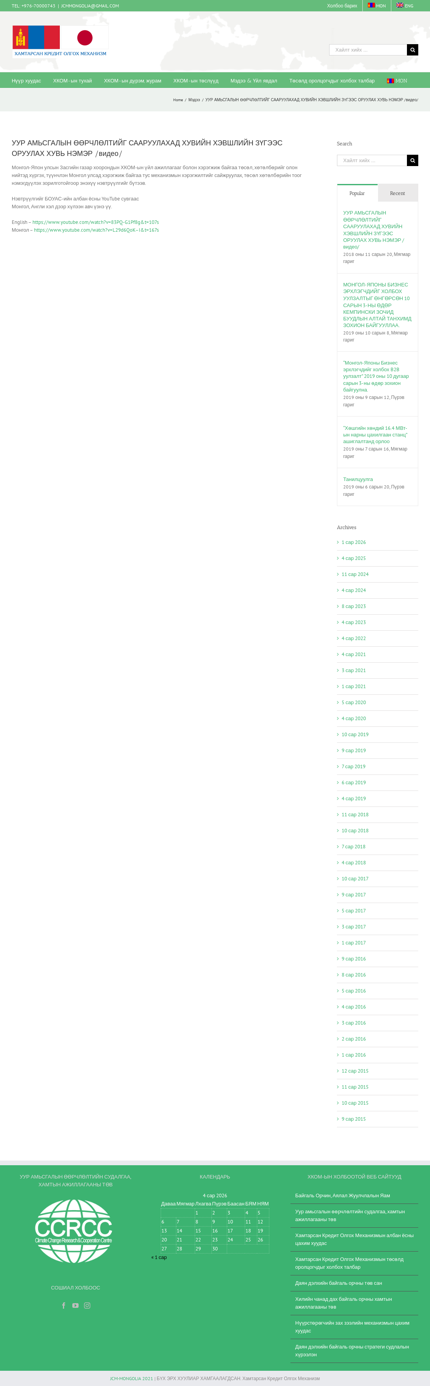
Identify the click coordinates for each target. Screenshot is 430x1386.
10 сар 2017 (355, 878)
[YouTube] (75, 1305)
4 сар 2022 (354, 638)
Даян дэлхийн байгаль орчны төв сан (338, 1283)
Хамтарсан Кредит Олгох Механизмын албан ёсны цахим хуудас (354, 1239)
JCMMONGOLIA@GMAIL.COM (90, 6)
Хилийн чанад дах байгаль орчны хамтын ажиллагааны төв (343, 1303)
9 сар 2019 (354, 750)
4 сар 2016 (354, 1006)
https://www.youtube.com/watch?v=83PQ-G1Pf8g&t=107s (95, 222)
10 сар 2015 (355, 1103)
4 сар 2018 (354, 862)
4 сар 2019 (354, 798)
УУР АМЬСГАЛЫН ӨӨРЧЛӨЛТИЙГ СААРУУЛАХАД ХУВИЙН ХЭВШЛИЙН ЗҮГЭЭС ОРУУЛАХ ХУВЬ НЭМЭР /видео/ (373, 229)
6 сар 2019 (354, 782)
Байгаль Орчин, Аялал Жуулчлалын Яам (342, 1195)
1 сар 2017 (354, 942)
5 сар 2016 (354, 990)
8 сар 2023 (354, 606)
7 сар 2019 (354, 766)
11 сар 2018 (355, 814)
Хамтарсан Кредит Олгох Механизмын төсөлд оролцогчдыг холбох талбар (349, 1263)
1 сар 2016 (354, 1055)
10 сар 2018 (355, 830)
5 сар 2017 (354, 910)
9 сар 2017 (354, 894)
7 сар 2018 (354, 846)
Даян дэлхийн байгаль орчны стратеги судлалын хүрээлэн (352, 1350)
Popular (357, 193)
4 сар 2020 (354, 718)
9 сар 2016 (354, 958)
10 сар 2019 (355, 734)
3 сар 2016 (354, 1022)
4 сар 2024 (354, 590)
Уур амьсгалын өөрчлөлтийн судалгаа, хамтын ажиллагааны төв (350, 1215)
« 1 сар (159, 1257)
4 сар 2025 (354, 558)
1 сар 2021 (354, 686)
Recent (397, 193)
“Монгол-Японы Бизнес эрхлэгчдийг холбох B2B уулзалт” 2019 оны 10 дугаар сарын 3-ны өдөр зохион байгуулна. (376, 376)
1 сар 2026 (354, 542)
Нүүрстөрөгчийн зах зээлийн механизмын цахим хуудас (352, 1327)
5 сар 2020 (354, 702)
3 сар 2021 (354, 670)
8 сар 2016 (354, 974)
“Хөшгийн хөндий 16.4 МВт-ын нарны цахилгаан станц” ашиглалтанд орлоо (375, 435)
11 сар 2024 (355, 574)
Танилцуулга (358, 479)
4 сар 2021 (354, 654)
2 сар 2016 (354, 1038)
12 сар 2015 (355, 1071)
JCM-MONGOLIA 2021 (131, 1378)
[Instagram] (87, 1305)
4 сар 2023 (354, 622)
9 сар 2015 (354, 1119)
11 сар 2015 (355, 1087)
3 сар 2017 (354, 926)
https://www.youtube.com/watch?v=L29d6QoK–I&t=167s (96, 230)
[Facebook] (64, 1305)
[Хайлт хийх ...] (368, 49)
